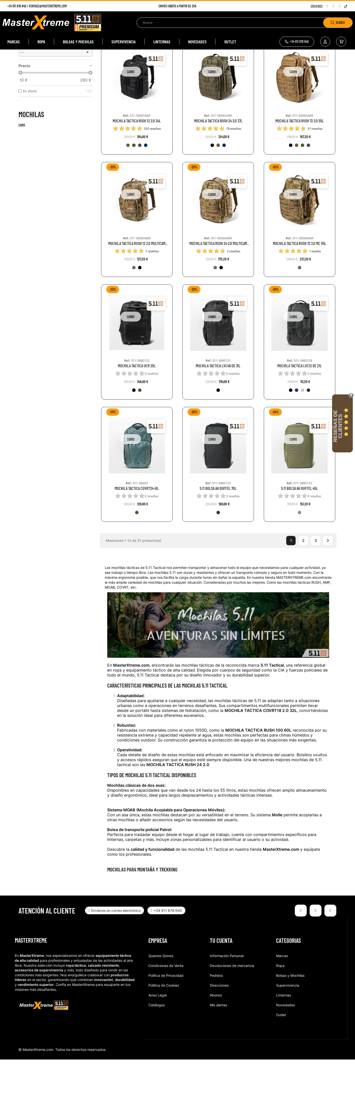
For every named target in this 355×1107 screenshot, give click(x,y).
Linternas (283, 1043)
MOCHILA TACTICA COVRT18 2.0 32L (261, 757)
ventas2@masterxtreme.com (48, 6)
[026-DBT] (140, 192)
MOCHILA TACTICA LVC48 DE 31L (218, 413)
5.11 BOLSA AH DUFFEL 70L (218, 536)
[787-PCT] (296, 437)
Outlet (281, 1062)
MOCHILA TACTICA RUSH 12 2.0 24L (137, 168)
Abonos (216, 1043)
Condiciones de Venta (165, 1013)
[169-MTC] (134, 315)
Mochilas (31, 161)
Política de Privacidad (165, 1023)
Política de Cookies (163, 1033)
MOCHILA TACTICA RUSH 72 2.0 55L (299, 168)
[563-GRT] (308, 437)
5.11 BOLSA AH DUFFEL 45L (299, 536)
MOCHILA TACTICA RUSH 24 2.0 (177, 812)
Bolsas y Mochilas (290, 1023)
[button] (297, 42)
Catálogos (156, 1052)
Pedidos (216, 1023)
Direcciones (219, 1033)
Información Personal (227, 1003)
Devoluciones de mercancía (232, 1013)
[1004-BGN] (137, 560)
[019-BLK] (212, 192)
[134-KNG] (128, 192)
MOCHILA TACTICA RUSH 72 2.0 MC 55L (299, 291)
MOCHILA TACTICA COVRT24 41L (137, 536)
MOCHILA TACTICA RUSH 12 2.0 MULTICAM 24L (136, 291)
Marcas (282, 1003)
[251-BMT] (140, 315)
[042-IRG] (302, 437)
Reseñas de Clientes (338, 426)
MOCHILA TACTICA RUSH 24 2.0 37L (218, 168)
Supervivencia (287, 1033)
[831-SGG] (299, 560)
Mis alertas (218, 1052)
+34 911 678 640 (16, 6)
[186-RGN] (134, 192)
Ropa (280, 1013)
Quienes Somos (160, 1003)
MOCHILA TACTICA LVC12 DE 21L (299, 413)
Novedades (285, 1052)
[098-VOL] (218, 560)
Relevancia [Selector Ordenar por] (290, 75)
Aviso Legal (157, 1043)
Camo (21, 173)
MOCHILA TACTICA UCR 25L (137, 413)
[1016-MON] (145, 192)
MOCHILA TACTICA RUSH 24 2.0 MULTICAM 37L (218, 291)
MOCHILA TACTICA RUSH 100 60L (258, 777)
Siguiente (328, 588)
